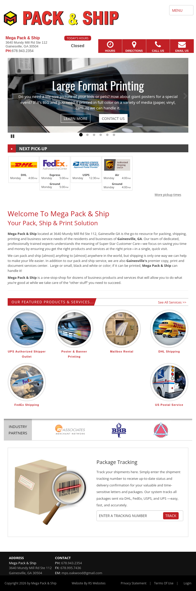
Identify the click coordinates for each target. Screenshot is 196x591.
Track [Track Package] (170, 515)
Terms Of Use (164, 583)
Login (187, 583)
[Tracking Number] (131, 515)
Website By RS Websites (89, 583)
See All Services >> (172, 302)
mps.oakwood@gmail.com (82, 573)
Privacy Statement (133, 583)
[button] (98, 175)
